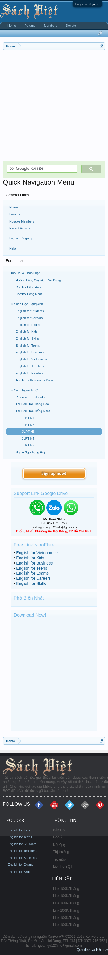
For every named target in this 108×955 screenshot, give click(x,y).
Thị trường (61, 852)
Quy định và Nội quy (92, 950)
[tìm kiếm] (41, 169)
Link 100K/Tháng (66, 889)
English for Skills (31, 583)
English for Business (34, 563)
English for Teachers (22, 850)
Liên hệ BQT (63, 867)
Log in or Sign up (87, 4)
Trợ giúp (59, 859)
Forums (14, 214)
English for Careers (33, 578)
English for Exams (32, 573)
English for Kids (30, 558)
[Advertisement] (54, 107)
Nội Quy (59, 845)
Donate (71, 25)
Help (12, 248)
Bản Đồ (59, 830)
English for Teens (31, 568)
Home (13, 207)
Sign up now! (53, 473)
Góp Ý (58, 837)
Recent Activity (19, 228)
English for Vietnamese (37, 552)
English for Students (22, 844)
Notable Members (21, 221)
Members (50, 25)
